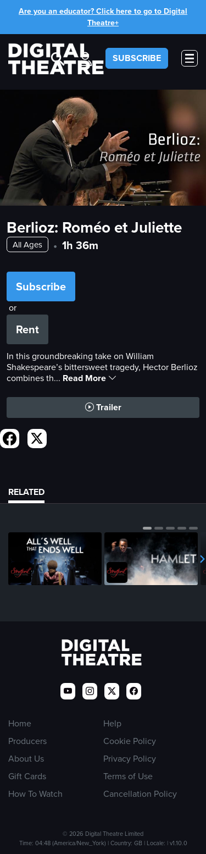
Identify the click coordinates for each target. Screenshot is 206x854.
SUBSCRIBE (137, 58)
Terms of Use (128, 776)
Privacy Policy (129, 758)
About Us (26, 758)
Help (112, 723)
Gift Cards (27, 776)
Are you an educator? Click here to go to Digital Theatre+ (103, 17)
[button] (147, 528)
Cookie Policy (129, 741)
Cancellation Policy (140, 793)
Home (19, 723)
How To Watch (35, 793)
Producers (27, 741)
